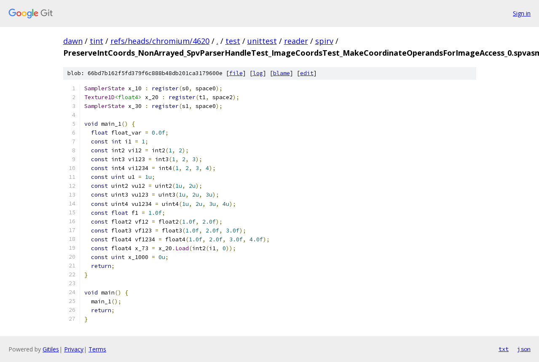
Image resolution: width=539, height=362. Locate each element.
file (236, 73)
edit (307, 73)
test (232, 41)
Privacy (73, 349)
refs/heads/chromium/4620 (159, 41)
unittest (262, 41)
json (524, 349)
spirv (324, 41)
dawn (73, 41)
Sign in (522, 13)
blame (281, 73)
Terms (97, 349)
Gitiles (51, 349)
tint (96, 41)
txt (504, 349)
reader (296, 41)
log (258, 73)
